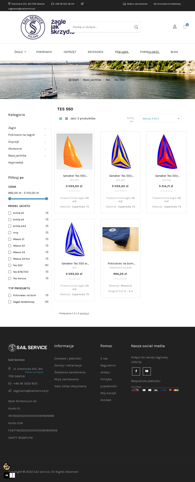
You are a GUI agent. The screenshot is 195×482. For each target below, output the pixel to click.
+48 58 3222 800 (25, 383)
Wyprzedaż (15, 162)
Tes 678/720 (30, 272)
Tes (74, 267)
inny (30, 232)
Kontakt (105, 400)
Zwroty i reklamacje (68, 365)
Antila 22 (30, 213)
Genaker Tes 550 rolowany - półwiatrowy (166, 176)
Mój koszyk (108, 393)
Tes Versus (30, 278)
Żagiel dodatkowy (30, 302)
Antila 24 (30, 219)
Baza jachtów (17, 155)
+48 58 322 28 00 (62, 4)
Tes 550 (30, 265)
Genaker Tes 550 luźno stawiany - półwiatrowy (74, 176)
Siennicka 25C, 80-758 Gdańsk (26, 4)
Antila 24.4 (30, 226)
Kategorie (16, 115)
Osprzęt (13, 141)
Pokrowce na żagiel (21, 135)
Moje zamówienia (66, 379)
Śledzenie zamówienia (69, 372)
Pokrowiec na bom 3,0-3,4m (120, 264)
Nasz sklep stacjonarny (70, 386)
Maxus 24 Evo (30, 259)
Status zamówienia (137, 4)
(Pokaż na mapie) (34, 372)
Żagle (12, 128)
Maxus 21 (30, 239)
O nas (104, 358)
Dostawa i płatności (68, 358)
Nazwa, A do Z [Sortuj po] (161, 118)
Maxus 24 (30, 252)
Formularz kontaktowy (169, 4)
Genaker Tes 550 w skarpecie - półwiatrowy (74, 264)
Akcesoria (15, 148)
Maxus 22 (30, 246)
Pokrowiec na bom (30, 295)
